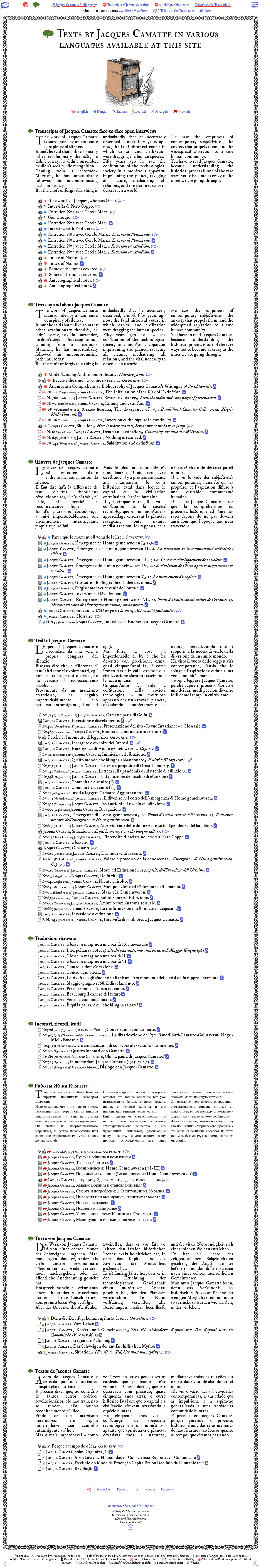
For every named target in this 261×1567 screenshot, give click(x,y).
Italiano (120, 111)
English (76, 111)
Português (165, 111)
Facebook (172, 1489)
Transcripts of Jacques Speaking (150, 4)
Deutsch (141, 111)
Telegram (121, 1489)
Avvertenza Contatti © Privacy (130, 1505)
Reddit (152, 1489)
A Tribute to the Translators (201, 10)
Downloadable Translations (72, 10)
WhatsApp (98, 1489)
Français (98, 111)
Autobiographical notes (205, 4)
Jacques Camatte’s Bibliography (88, 4)
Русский (190, 111)
